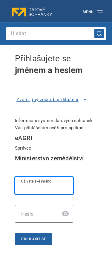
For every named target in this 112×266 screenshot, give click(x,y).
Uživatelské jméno (36, 181)
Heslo (27, 214)
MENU (88, 12)
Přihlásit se (33, 239)
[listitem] (52, 99)
